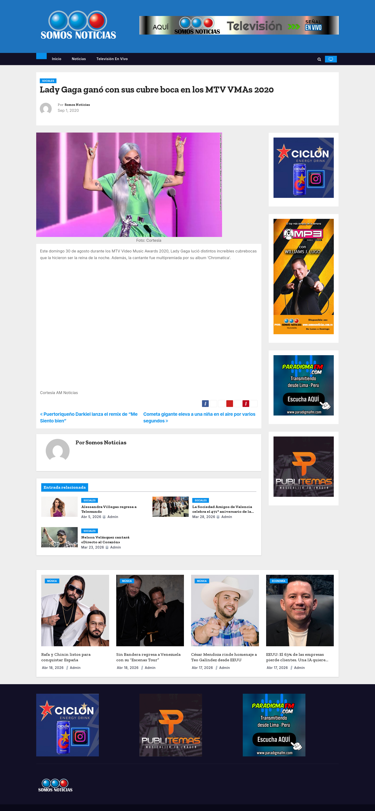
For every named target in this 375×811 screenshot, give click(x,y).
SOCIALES (48, 80)
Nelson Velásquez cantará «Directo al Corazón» (105, 539)
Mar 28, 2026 (203, 517)
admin (110, 517)
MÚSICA (52, 581)
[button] (319, 59)
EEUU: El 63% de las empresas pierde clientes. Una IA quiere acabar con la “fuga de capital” (296, 660)
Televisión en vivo (112, 59)
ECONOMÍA (278, 581)
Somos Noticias (77, 105)
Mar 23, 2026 (92, 547)
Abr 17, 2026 (203, 668)
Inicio (56, 59)
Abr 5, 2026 (91, 517)
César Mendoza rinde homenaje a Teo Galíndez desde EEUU (224, 657)
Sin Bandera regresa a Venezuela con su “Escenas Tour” (148, 657)
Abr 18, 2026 (53, 668)
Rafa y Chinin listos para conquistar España (66, 657)
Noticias (79, 59)
